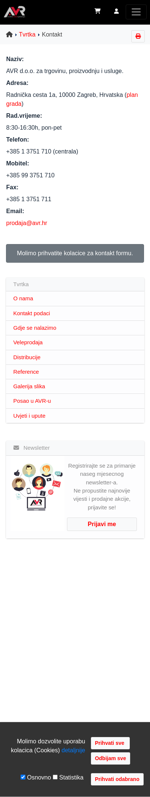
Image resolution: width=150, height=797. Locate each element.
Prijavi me (102, 524)
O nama (23, 298)
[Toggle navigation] (136, 11)
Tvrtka (27, 34)
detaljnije (73, 750)
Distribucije (27, 357)
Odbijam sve (110, 758)
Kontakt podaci (31, 313)
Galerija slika (29, 386)
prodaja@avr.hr (27, 223)
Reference (26, 372)
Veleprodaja (28, 342)
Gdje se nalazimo (34, 328)
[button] (116, 11)
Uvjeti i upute (29, 416)
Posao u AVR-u (32, 401)
